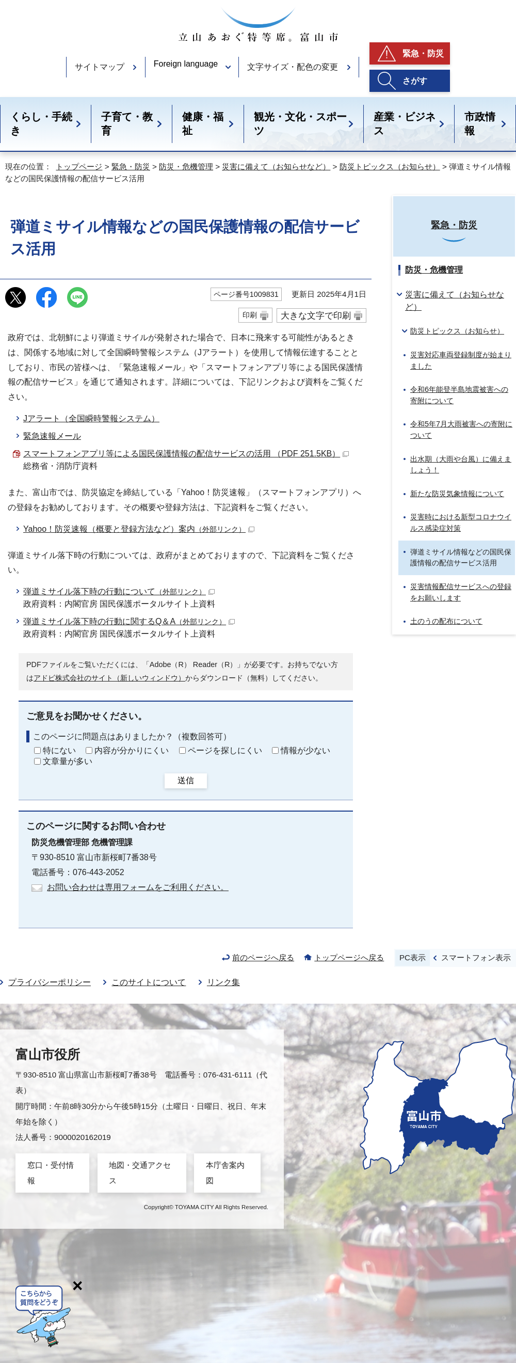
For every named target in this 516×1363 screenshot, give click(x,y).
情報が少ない (305, 750)
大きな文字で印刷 (316, 315)
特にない (59, 750)
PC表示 (412, 957)
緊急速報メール (52, 436)
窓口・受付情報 (50, 1173)
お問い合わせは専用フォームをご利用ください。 (138, 887)
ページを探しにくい (225, 750)
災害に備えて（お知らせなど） (276, 166)
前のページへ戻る (263, 957)
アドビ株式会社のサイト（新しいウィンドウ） (109, 678)
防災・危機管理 (186, 166)
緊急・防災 (423, 53)
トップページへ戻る (349, 957)
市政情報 (479, 123)
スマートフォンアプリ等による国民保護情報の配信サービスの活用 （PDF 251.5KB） (186, 453)
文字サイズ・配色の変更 (292, 66)
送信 (186, 780)
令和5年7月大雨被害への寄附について (461, 429)
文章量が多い (67, 761)
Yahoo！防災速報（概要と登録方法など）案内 (138, 529)
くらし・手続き (41, 123)
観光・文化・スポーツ (300, 123)
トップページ (79, 166)
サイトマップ (99, 66)
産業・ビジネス (405, 123)
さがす (414, 80)
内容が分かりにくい (131, 750)
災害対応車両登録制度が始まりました (460, 360)
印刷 (250, 315)
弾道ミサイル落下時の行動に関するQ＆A (129, 621)
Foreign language (186, 63)
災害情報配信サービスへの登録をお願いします (460, 592)
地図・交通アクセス (140, 1173)
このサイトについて (148, 982)
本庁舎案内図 (225, 1173)
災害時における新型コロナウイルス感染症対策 (460, 522)
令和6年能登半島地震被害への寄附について (459, 395)
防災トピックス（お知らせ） (390, 166)
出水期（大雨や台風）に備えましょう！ (460, 464)
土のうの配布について (446, 621)
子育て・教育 (127, 123)
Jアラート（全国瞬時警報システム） (91, 418)
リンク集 (223, 982)
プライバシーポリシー (49, 982)
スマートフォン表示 (476, 957)
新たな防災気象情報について (457, 493)
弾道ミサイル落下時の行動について (119, 591)
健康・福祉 (202, 123)
